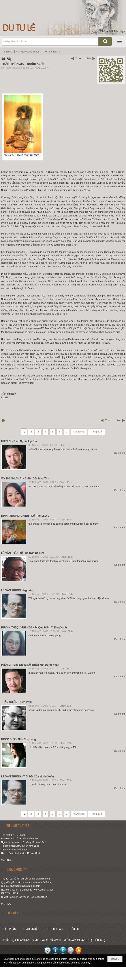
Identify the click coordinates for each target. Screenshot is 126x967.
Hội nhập (119, 31)
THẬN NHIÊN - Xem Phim (16, 702)
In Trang (3, 420)
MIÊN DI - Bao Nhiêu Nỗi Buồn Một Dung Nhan (30, 664)
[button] (119, 41)
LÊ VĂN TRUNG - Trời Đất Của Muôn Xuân (27, 776)
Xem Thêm (7, 860)
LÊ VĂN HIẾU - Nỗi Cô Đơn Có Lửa (22, 553)
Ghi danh (105, 31)
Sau (88, 58)
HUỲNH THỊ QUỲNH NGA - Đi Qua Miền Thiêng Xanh (34, 627)
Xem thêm (6, 904)
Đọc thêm (119, 453)
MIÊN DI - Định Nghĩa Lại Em (19, 441)
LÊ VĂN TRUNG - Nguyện (17, 590)
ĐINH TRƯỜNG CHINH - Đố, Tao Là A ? (25, 515)
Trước (78, 58)
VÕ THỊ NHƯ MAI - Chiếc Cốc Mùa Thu (25, 478)
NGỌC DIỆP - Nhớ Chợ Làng (18, 739)
